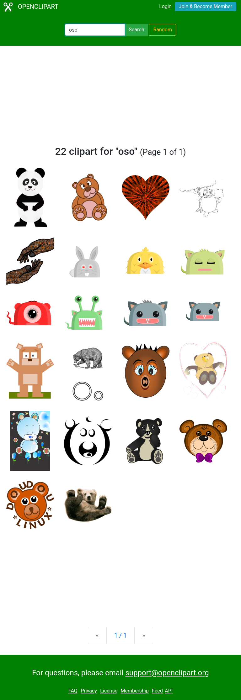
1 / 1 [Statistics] (120, 635)
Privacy (89, 691)
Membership (134, 691)
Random (162, 30)
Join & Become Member (205, 6)
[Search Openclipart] (95, 30)
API (169, 691)
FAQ (73, 691)
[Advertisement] (120, 98)
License (108, 691)
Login (165, 6)
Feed (157, 691)
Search (136, 30)
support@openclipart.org (167, 672)
